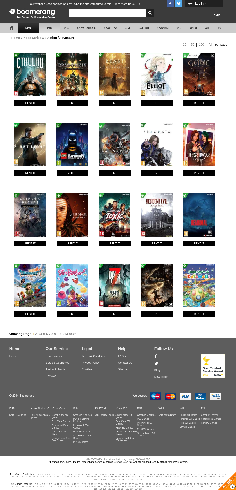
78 (71, 477)
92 (119, 477)
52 (198, 474)
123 (118, 479)
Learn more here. (124, 3)
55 (209, 474)
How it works (54, 356)
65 (27, 477)
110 (192, 477)
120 (104, 479)
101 (151, 477)
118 (95, 479)
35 (140, 474)
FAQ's (122, 356)
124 (122, 479)
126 (131, 479)
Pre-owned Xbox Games (60, 426)
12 (62, 474)
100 (201, 44)
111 (196, 477)
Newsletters (161, 376)
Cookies (87, 369)
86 (99, 477)
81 (82, 477)
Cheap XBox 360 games (124, 416)
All (210, 44)
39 (154, 474)
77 (68, 477)
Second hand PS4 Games (82, 436)
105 (169, 477)
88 (105, 477)
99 (143, 477)
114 (210, 477)
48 (185, 474)
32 (130, 474)
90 (112, 477)
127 (136, 479)
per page (221, 44)
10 (59, 334)
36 (144, 474)
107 (178, 477)
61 (13, 477)
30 (123, 474)
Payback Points (55, 369)
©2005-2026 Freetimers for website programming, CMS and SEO (118, 459)
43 (168, 474)
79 (75, 477)
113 (205, 477)
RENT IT (30, 103)
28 (116, 474)
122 (113, 479)
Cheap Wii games (188, 415)
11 (58, 474)
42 (164, 474)
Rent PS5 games (17, 415)
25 (106, 474)
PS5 (66, 28)
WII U (193, 28)
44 (171, 474)
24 (103, 474)
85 (95, 477)
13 (65, 474)
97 (136, 477)
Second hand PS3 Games (146, 434)
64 (23, 477)
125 (127, 479)
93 (123, 477)
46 (178, 474)
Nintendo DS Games (211, 419)
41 (161, 474)
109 (187, 477)
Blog (157, 370)
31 (127, 474)
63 (20, 477)
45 (174, 474)
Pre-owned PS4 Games (81, 426)
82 (85, 477)
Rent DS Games (209, 423)
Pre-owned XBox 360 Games (126, 432)
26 (109, 474)
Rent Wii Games (188, 423)
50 (193, 44)
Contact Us (125, 362)
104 (165, 477)
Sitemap (123, 369)
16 (75, 474)
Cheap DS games (209, 415)
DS (219, 28)
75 (61, 477)
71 (47, 477)
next (72, 334)
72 (51, 477)
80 (78, 477)
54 (205, 474)
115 (215, 477)
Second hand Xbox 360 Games (125, 439)
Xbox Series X (86, 28)
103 (160, 477)
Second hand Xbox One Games (61, 439)
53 (202, 474)
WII (207, 28)
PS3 (179, 28)
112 (201, 477)
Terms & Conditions (94, 356)
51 (195, 474)
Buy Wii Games (187, 427)
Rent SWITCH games (105, 415)
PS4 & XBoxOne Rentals (81, 420)
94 (126, 477)
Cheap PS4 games (82, 415)
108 (183, 477)
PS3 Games (143, 419)
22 (96, 474)
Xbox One (110, 28)
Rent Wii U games (167, 415)
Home (15, 38)
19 (86, 474)
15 (72, 474)
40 (157, 474)
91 (116, 477)
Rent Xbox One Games (59, 432)
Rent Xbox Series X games (40, 416)
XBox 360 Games (124, 428)
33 (133, 474)
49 (188, 474)
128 (140, 479)
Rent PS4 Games (81, 431)
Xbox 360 (163, 28)
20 (184, 44)
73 (54, 477)
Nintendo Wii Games (190, 419)
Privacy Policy (91, 362)
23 (99, 474)
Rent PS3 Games (145, 429)
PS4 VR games (80, 442)
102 (156, 477)
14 (66, 334)
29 (120, 474)
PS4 (127, 28)
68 (37, 477)
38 (151, 474)
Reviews (51, 376)
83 (88, 477)
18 (82, 474)
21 (92, 474)
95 (129, 477)
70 (44, 477)
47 (181, 474)
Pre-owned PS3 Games (145, 424)
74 (58, 477)
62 (17, 477)
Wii (182, 408)
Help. (217, 14)
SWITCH (143, 28)
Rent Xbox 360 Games (123, 422)
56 (212, 474)
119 (100, 479)
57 (215, 474)
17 (79, 474)
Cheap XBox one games (60, 416)
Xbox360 (121, 408)
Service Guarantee (57, 362)
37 (147, 474)
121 (109, 479)
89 (109, 477)
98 (140, 477)
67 (34, 477)
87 (102, 477)
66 (30, 477)
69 (41, 477)
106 (174, 477)
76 (64, 477)
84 (92, 477)
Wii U (162, 408)
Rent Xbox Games (61, 421)
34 (137, 474)
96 (133, 477)
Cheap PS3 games (146, 415)
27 (113, 474)
